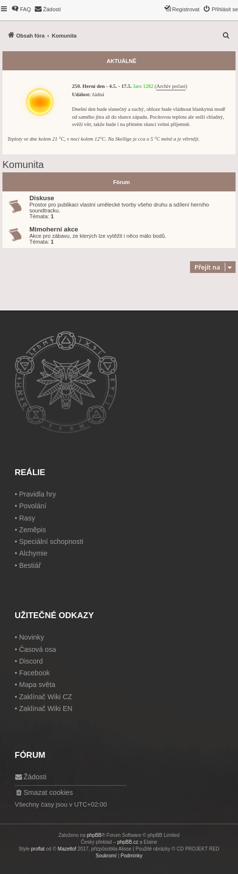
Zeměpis (32, 530)
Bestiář (30, 565)
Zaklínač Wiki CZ (45, 697)
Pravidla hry (37, 494)
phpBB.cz (127, 842)
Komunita (23, 164)
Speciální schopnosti (51, 541)
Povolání (33, 506)
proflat (38, 849)
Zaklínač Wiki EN (45, 708)
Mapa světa (37, 684)
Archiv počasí (170, 86)
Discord (31, 661)
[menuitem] (21, 9)
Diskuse (41, 198)
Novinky (31, 637)
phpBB (94, 835)
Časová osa (37, 649)
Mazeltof (67, 849)
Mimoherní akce (53, 229)
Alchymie (33, 553)
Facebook (34, 673)
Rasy (27, 518)
